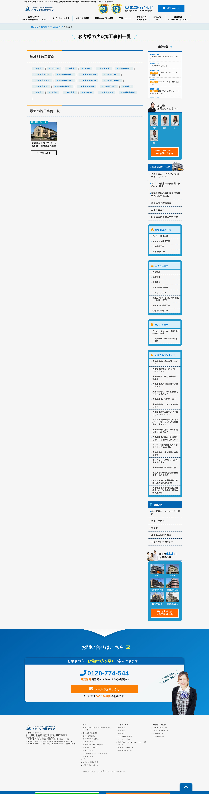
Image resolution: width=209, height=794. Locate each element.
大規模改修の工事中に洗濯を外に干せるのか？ (165, 394)
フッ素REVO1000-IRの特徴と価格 (164, 341)
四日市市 (71, 93)
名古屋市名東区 (43, 81)
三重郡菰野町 (129, 93)
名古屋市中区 (125, 69)
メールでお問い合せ (104, 693)
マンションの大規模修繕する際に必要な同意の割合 (165, 482)
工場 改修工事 (158, 253)
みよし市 (55, 69)
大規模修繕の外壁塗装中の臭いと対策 (165, 386)
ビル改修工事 (158, 248)
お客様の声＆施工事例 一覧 (165, 614)
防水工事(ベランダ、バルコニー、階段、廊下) (165, 300)
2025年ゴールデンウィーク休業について (165, 74)
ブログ (154, 529)
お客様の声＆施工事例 (142, 18)
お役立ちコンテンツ (157, 18)
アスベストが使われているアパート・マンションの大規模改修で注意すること (165, 422)
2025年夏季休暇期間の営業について (165, 58)
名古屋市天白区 (66, 81)
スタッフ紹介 (158, 522)
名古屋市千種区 (89, 75)
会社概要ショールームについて (178, 18)
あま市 (39, 69)
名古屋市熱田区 (64, 87)
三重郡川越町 (108, 93)
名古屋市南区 (112, 75)
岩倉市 (39, 93)
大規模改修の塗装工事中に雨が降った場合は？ (165, 431)
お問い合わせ (171, 8)
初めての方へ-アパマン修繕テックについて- (165, 176)
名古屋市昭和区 (113, 81)
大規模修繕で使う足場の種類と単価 (165, 454)
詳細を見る (44, 154)
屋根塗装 (156, 278)
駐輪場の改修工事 (160, 312)
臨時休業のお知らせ (165, 66)
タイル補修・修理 (160, 289)
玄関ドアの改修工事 (161, 307)
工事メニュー (125, 18)
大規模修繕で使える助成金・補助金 (165, 378)
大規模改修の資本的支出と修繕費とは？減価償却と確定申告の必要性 (165, 491)
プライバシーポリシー (162, 543)
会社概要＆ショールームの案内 (165, 513)
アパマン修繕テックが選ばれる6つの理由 (165, 186)
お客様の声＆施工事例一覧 (164, 218)
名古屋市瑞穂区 (87, 87)
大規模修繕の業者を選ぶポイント (165, 363)
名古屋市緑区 (110, 87)
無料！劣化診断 (82, 18)
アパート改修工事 (160, 237)
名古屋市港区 (42, 87)
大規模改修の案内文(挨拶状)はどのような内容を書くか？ (165, 439)
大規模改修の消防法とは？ (164, 400)
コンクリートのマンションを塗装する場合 (165, 462)
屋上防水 (156, 283)
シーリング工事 (159, 294)
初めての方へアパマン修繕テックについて (34, 18)
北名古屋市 (105, 69)
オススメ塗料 (161, 326)
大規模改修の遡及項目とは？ (165, 468)
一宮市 (72, 69)
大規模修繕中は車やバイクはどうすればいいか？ (165, 414)
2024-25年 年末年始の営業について (165, 83)
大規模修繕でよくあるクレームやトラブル (165, 371)
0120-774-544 (104, 677)
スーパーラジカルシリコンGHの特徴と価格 (165, 333)
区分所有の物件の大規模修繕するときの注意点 (165, 475)
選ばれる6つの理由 (61, 18)
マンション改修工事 (161, 242)
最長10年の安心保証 (104, 18)
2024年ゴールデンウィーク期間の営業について (165, 93)
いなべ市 (88, 93)
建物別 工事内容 (163, 231)
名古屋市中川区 (43, 75)
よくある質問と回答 (161, 536)
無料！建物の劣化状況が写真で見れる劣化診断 (165, 196)
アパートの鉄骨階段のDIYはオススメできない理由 (165, 447)
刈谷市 (87, 69)
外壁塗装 (156, 273)
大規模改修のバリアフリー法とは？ (165, 406)
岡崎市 (128, 87)
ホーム (85, 724)
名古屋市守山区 (89, 81)
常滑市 (54, 93)
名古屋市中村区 (66, 75)
